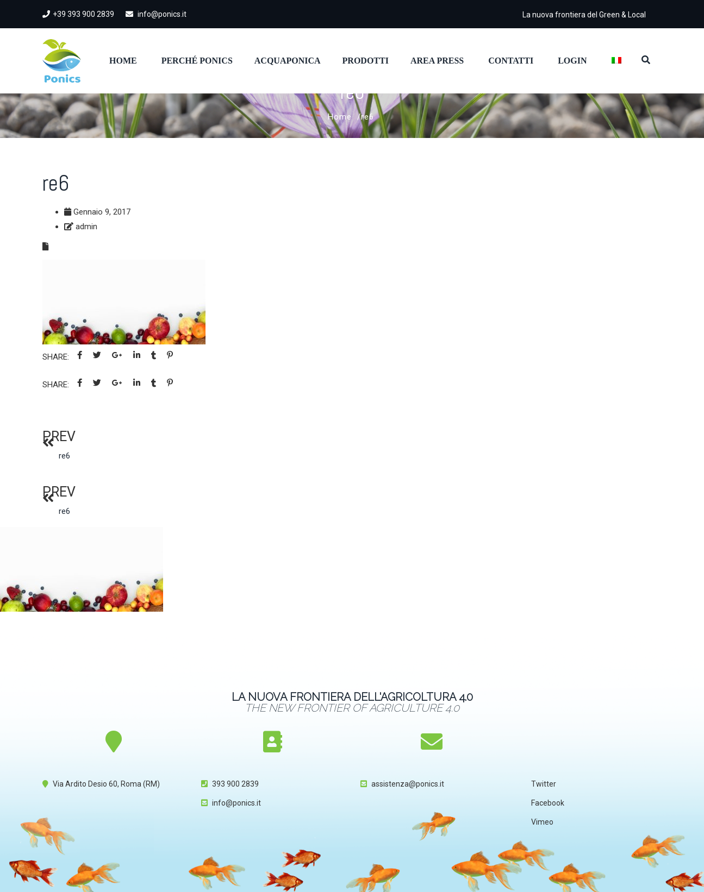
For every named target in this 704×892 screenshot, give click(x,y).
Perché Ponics (197, 60)
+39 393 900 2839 (78, 14)
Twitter (543, 784)
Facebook (547, 803)
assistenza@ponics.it (407, 784)
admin (86, 226)
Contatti (510, 60)
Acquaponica (287, 60)
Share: (55, 357)
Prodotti (365, 60)
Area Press (437, 60)
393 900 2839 (235, 784)
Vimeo (542, 822)
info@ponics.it (156, 14)
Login (572, 60)
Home (123, 60)
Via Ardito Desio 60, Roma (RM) (106, 784)
